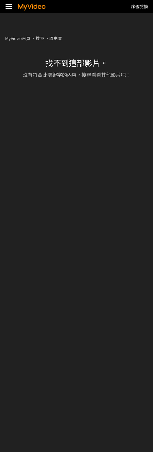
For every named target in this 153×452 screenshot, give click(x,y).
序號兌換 (139, 6)
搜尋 (40, 38)
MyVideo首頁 (17, 38)
